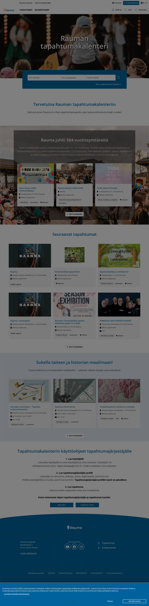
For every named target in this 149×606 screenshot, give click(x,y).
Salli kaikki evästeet (134, 601)
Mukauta (110, 601)
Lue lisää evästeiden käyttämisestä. (17, 594)
